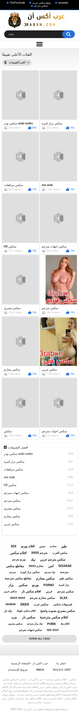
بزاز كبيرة (64, 584)
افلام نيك (64, 623)
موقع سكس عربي (41, 2)
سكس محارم (38, 516)
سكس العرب (59, 552)
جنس (42, 546)
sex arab (38, 477)
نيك (33, 560)
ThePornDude (17, 2)
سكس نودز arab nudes (38, 454)
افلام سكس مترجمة (54, 617)
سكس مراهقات (38, 469)
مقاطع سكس (15, 566)
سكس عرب (41, 604)
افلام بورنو (28, 546)
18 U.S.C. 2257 (61, 669)
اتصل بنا (61, 663)
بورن (14, 617)
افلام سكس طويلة (26, 610)
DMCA (40, 669)
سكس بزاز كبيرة (38, 461)
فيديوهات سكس (62, 604)
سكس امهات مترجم (38, 493)
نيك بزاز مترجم (35, 623)
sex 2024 (53, 630)
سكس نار (28, 617)
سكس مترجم (41, 5)
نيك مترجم (49, 572)
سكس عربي (38, 524)
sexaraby (63, 2)
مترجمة (64, 572)
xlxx (63, 598)
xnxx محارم (36, 566)
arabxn (10, 604)
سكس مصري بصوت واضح (57, 611)
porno (48, 585)
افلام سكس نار (31, 591)
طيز (64, 546)
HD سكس (38, 485)
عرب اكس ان (30, 709)
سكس (23, 585)
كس (51, 566)
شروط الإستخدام (18, 669)
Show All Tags (39, 638)
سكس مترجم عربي (53, 559)
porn (51, 624)
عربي (49, 591)
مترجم (12, 572)
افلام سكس (18, 553)
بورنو (35, 585)
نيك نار (8, 611)
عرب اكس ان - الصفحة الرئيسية (29, 663)
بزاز (11, 585)
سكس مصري (38, 508)
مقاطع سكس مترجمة (18, 578)
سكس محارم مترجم (42, 597)
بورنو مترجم (19, 559)
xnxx (24, 604)
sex (13, 546)
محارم (53, 546)
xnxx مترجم (39, 552)
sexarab (64, 566)
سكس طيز (66, 578)
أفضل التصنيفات (18, 447)
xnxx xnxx (17, 597)
